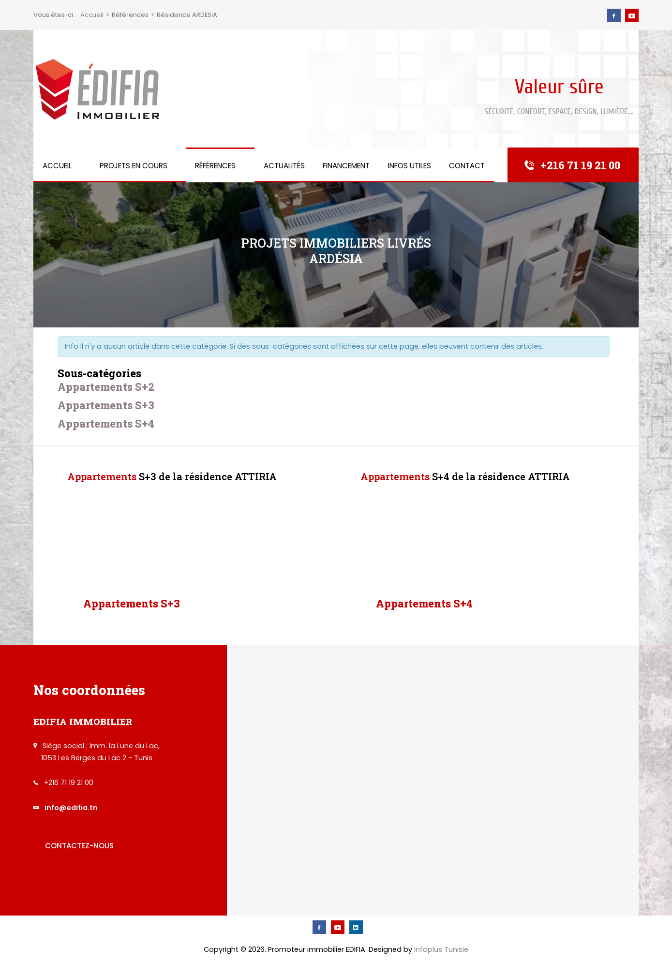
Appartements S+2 (106, 387)
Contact (467, 166)
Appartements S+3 (106, 405)
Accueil (57, 166)
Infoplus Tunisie (441, 949)
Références (215, 166)
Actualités (284, 166)
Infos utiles (409, 166)
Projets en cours (133, 166)
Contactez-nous (79, 846)
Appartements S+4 (106, 423)
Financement (346, 166)
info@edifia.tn (71, 808)
